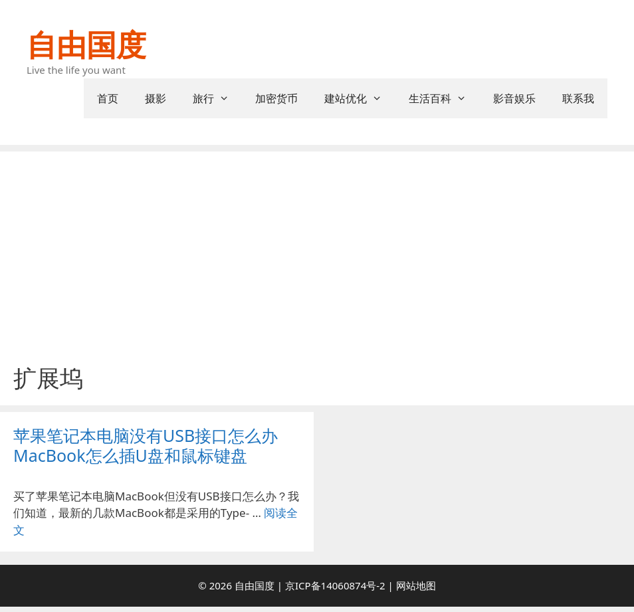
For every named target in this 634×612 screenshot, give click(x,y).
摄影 (155, 98)
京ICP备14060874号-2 (335, 585)
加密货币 (276, 98)
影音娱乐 (514, 98)
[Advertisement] (317, 264)
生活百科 (444, 98)
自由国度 (86, 44)
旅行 (218, 98)
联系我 (578, 98)
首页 (107, 98)
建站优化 (359, 98)
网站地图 (416, 585)
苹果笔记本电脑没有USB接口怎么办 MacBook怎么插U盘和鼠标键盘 (145, 445)
